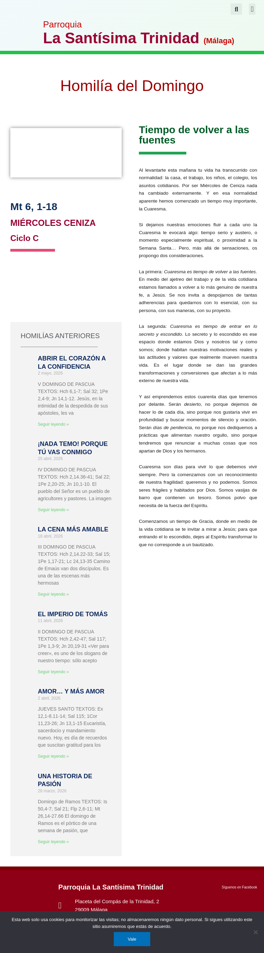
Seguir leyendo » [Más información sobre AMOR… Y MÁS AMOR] (53, 756)
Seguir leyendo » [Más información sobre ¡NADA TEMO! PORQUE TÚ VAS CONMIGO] (53, 509)
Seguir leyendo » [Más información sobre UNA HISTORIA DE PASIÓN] (53, 841)
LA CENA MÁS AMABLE (73, 529)
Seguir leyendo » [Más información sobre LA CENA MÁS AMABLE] (53, 594)
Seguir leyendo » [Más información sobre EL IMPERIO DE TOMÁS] (53, 671)
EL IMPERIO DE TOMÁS (73, 614)
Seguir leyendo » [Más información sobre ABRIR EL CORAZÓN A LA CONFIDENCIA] (53, 424)
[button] (252, 9)
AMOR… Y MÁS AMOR (71, 691)
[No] (255, 932)
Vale (132, 939)
